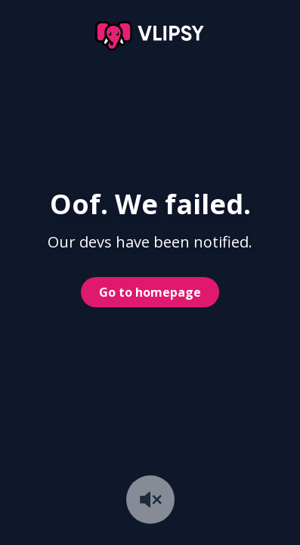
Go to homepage (150, 292)
